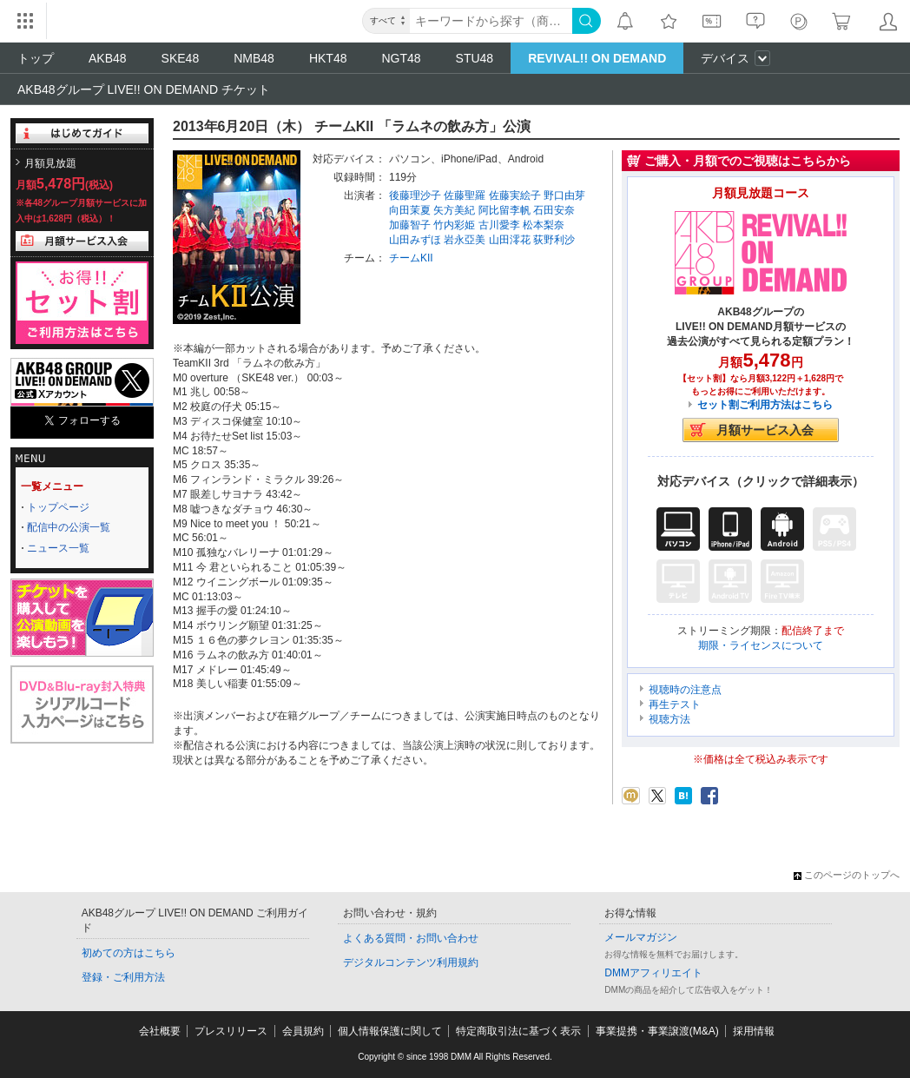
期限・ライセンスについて (760, 645)
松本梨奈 (543, 225)
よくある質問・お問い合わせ (410, 938)
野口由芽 (564, 195)
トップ (35, 58)
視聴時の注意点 (685, 690)
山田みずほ (415, 240)
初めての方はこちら (128, 953)
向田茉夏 (410, 210)
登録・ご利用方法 (123, 977)
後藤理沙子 (415, 195)
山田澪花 (510, 240)
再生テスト (675, 704)
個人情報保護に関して (390, 1031)
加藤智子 (410, 225)
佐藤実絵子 (515, 195)
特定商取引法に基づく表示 (518, 1031)
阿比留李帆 (504, 210)
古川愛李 (499, 225)
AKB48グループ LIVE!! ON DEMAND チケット (143, 89)
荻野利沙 (554, 240)
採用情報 (754, 1031)
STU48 (475, 58)
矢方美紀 (454, 210)
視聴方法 (669, 719)
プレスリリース (231, 1031)
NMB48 (254, 58)
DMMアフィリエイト (653, 973)
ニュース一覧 (58, 548)
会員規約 (303, 1031)
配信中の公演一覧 (68, 527)
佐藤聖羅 (464, 195)
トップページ (58, 507)
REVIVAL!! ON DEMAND (597, 58)
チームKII (411, 258)
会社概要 (160, 1031)
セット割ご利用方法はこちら (765, 405)
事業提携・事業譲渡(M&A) (657, 1031)
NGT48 (400, 58)
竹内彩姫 (454, 225)
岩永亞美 (464, 240)
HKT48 (328, 58)
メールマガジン (640, 937)
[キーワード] (491, 21)
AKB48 (108, 58)
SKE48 (181, 58)
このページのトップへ (847, 875)
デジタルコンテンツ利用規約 (410, 962)
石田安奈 (554, 210)
